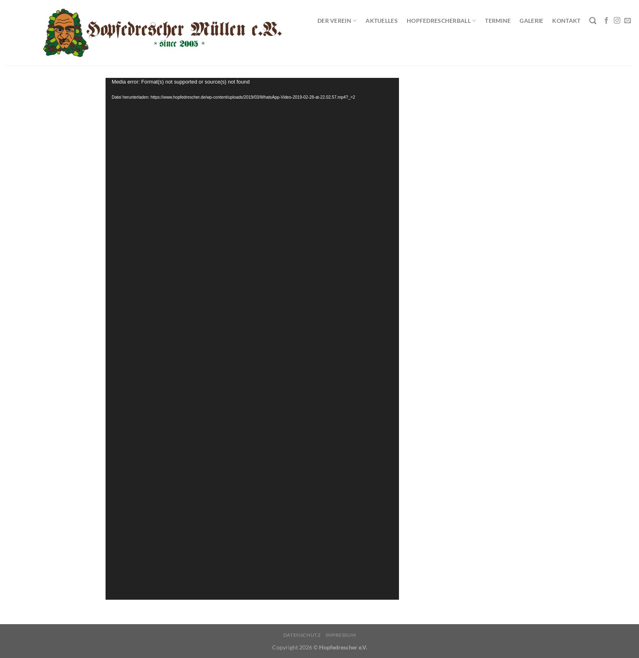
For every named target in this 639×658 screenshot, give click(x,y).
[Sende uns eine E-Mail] (627, 20)
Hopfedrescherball (441, 20)
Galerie (531, 20)
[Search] (592, 21)
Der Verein (337, 20)
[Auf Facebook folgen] (606, 20)
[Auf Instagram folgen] (617, 20)
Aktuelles (382, 20)
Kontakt (566, 20)
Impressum (341, 635)
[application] (252, 339)
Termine (498, 20)
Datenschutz (302, 635)
